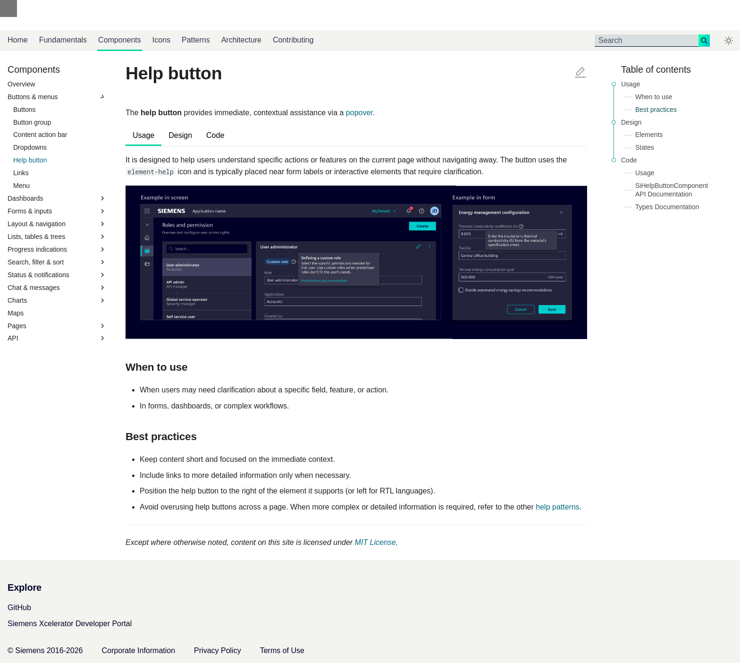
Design (631, 122)
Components (119, 40)
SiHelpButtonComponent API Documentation (671, 190)
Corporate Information (138, 650)
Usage (630, 84)
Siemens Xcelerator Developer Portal (70, 624)
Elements (649, 134)
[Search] (646, 40)
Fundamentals (63, 40)
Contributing (293, 40)
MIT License (375, 542)
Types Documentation (667, 207)
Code (629, 160)
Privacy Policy (217, 650)
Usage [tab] (143, 135)
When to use (654, 97)
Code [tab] (215, 135)
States (644, 147)
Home (18, 40)
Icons (161, 40)
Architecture (241, 40)
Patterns (196, 40)
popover (359, 113)
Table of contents (656, 69)
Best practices (656, 109)
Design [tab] (180, 135)
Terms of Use (282, 650)
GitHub (19, 608)
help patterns (558, 507)
